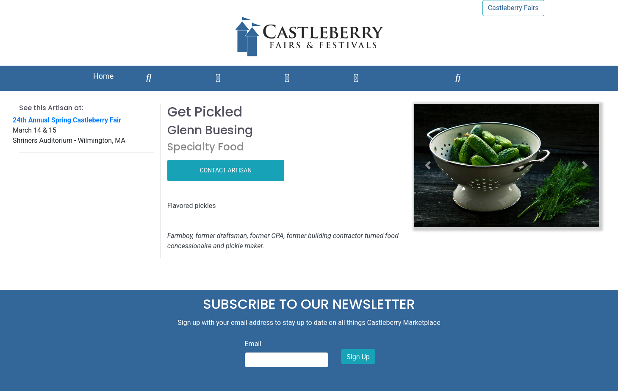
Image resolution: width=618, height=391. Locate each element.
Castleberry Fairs (513, 8)
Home (103, 76)
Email (253, 344)
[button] (428, 165)
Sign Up (358, 357)
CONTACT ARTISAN (226, 170)
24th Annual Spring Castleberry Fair (67, 120)
